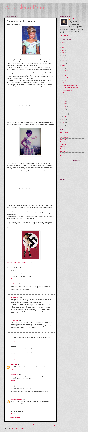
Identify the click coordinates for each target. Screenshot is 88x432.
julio (65, 101)
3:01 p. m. (13, 292)
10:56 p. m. (13, 380)
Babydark (62, 153)
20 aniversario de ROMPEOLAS (71, 87)
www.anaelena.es (64, 151)
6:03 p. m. (13, 369)
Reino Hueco (63, 156)
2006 (63, 120)
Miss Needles (14, 364)
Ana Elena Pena (24, 7)
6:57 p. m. (13, 341)
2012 (63, 55)
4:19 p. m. (13, 315)
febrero (66, 114)
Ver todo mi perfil (64, 35)
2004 (63, 125)
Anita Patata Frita (64, 139)
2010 (63, 60)
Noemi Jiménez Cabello (16, 399)
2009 (63, 63)
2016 (63, 45)
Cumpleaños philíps (68, 93)
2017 (63, 42)
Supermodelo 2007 (68, 90)
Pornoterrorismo (64, 132)
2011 (63, 58)
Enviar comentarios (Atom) (17, 428)
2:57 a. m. (13, 413)
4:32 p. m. (13, 330)
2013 (63, 52)
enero (65, 116)
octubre (66, 75)
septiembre (66, 78)
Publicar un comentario (14, 417)
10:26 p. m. (13, 394)
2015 (63, 47)
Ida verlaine (63, 144)
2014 (63, 50)
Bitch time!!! (66, 95)
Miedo (64, 82)
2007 (63, 68)
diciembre (66, 70)
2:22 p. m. (13, 359)
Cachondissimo (64, 137)
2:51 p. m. (13, 278)
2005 (63, 122)
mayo (65, 106)
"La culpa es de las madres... (70, 98)
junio (65, 103)
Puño (12, 386)
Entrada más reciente (12, 425)
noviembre (66, 72)
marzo (65, 111)
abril (65, 109)
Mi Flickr (62, 146)
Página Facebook (64, 149)
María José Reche (15, 297)
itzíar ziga (62, 135)
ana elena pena (14, 284)
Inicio (32, 425)
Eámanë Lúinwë (14, 374)
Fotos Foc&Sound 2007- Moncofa (71, 85)
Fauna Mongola (64, 142)
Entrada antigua (51, 425)
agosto (65, 80)
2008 (63, 65)
